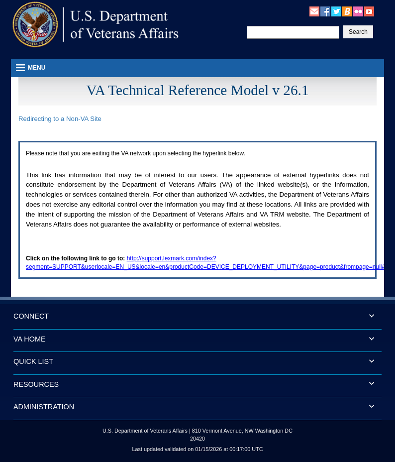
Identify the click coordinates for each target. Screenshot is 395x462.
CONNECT (31, 316)
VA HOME (29, 339)
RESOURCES (36, 384)
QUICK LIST (33, 361)
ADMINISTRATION (43, 407)
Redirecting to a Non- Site (59, 118)
